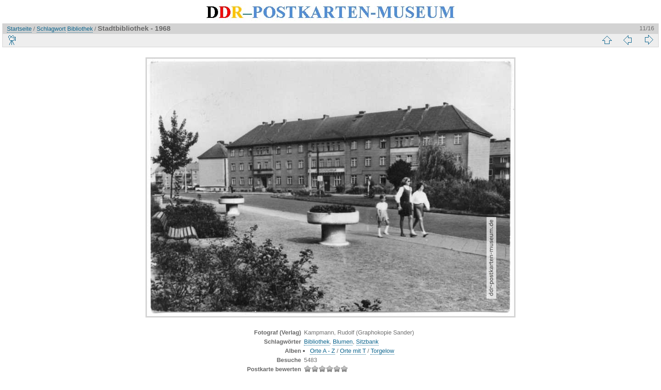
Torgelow (382, 350)
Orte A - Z (322, 350)
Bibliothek (80, 28)
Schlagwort (51, 28)
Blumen (343, 341)
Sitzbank (367, 341)
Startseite (19, 28)
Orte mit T (353, 350)
